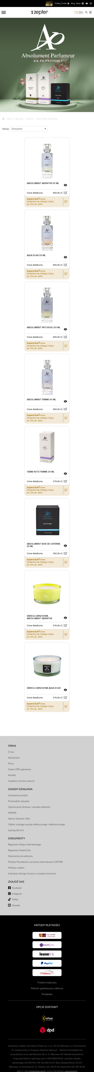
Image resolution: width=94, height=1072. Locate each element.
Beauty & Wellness (15, 119)
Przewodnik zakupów (18, 801)
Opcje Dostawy (47, 1007)
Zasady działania (20, 789)
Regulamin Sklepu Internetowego (24, 844)
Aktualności (14, 758)
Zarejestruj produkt (18, 795)
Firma (12, 746)
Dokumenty (16, 838)
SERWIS (12, 813)
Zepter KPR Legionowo (19, 769)
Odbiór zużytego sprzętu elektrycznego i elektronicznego (36, 824)
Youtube (16, 905)
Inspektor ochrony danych (21, 781)
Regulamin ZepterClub (19, 850)
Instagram (17, 894)
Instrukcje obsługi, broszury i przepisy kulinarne (32, 873)
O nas (11, 752)
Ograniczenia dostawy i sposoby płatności (29, 807)
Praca (11, 763)
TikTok (15, 899)
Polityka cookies (16, 868)
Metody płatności (47, 925)
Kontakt (12, 775)
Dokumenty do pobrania (20, 856)
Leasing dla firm (16, 830)
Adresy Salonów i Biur (19, 819)
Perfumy (30, 119)
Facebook (17, 888)
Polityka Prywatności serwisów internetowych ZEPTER (35, 862)
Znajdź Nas (16, 882)
